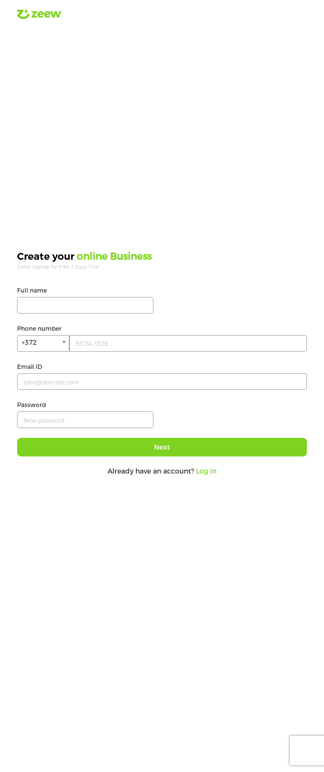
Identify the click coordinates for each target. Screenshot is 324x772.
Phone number (39, 328)
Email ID (29, 366)
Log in (206, 471)
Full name (32, 290)
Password (31, 404)
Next (162, 447)
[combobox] (43, 343)
